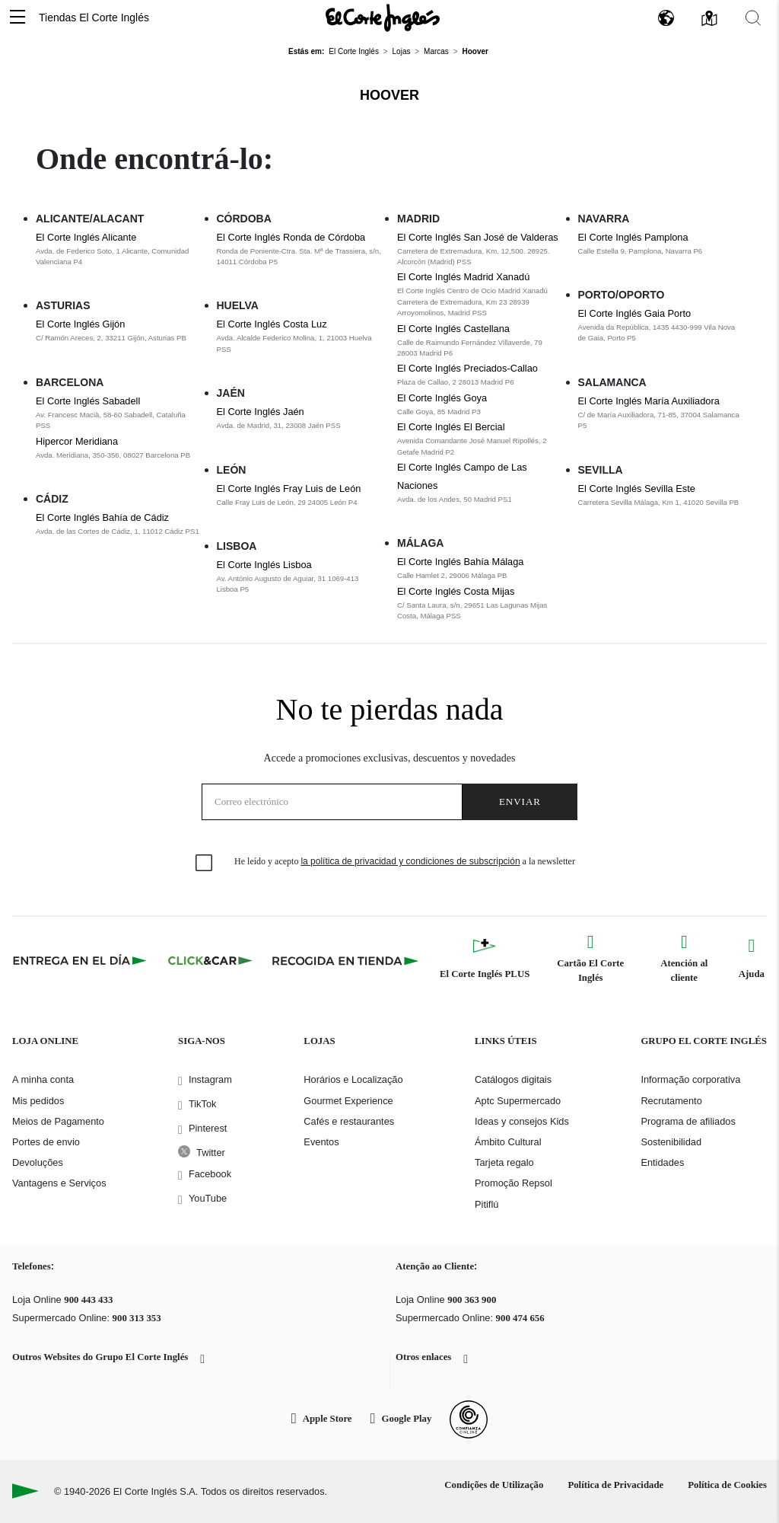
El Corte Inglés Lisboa (264, 564)
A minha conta (43, 1079)
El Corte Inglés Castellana (453, 328)
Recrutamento (671, 1100)
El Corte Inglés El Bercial (451, 427)
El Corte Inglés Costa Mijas (455, 591)
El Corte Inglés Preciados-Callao (467, 368)
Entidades (662, 1162)
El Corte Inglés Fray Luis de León (289, 488)
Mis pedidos (38, 1100)
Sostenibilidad (671, 1142)
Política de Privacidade (615, 1485)
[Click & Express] (81, 960)
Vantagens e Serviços (59, 1183)
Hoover (389, 95)
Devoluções (37, 1162)
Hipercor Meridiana (77, 441)
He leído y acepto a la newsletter (404, 861)
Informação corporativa (690, 1079)
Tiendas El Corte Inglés (94, 17)
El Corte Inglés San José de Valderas (477, 237)
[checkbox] (205, 863)
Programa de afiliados (688, 1121)
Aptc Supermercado (518, 1100)
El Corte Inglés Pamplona (633, 237)
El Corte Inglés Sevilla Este (636, 488)
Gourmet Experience (348, 1100)
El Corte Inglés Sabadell (88, 401)
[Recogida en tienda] (345, 960)
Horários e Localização (353, 1079)
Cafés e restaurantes (349, 1121)
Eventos (321, 1142)
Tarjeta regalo (504, 1162)
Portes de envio (46, 1142)
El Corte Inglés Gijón (80, 324)
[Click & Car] (210, 960)
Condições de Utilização (493, 1485)
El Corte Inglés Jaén (260, 411)
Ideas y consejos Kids (522, 1121)
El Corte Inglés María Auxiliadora (649, 401)
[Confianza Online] (469, 1419)
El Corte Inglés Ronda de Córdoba (291, 237)
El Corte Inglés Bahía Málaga (460, 561)
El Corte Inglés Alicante (86, 237)
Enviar (520, 801)
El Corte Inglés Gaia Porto (635, 313)
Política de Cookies (727, 1485)
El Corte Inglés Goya (442, 398)
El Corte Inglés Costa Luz (272, 324)
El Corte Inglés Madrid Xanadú (463, 277)
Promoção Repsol (513, 1183)
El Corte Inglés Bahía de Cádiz (102, 517)
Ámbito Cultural (508, 1142)
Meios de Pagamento (58, 1121)
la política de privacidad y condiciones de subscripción (410, 861)
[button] (17, 18)
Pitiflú (486, 1204)
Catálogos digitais (513, 1079)
